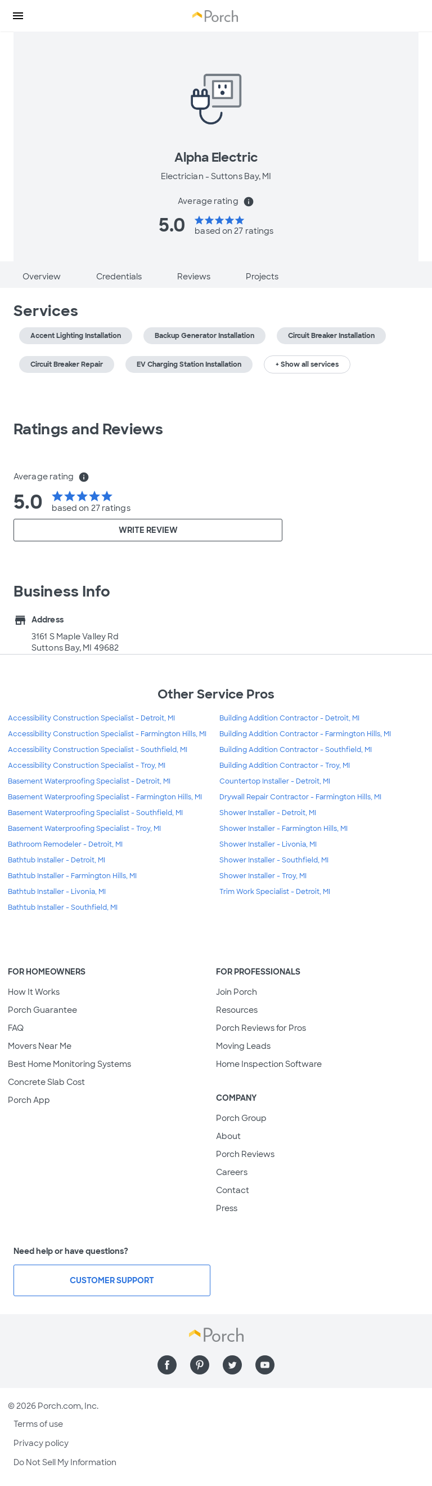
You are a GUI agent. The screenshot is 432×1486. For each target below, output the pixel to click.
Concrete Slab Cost (46, 1082)
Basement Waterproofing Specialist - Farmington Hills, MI (105, 797)
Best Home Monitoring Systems (69, 1064)
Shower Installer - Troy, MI (263, 875)
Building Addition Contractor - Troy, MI (284, 765)
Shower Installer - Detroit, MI (267, 812)
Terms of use (38, 1424)
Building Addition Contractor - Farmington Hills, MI (305, 733)
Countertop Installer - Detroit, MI (274, 781)
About (228, 1136)
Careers (232, 1172)
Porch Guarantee (42, 1010)
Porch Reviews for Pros (261, 1028)
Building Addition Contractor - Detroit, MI (289, 718)
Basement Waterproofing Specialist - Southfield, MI (95, 812)
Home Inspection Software (269, 1064)
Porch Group (241, 1118)
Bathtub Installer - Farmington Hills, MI (72, 875)
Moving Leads (243, 1046)
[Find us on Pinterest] (199, 1364)
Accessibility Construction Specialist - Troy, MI (86, 765)
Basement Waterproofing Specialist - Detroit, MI (89, 781)
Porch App (29, 1100)
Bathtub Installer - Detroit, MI (56, 860)
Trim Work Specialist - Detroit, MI (274, 891)
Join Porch (236, 992)
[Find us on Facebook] (167, 1364)
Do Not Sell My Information (65, 1462)
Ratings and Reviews (88, 429)
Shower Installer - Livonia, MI (268, 844)
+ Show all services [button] (307, 364)
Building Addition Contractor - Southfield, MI (295, 749)
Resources (237, 1010)
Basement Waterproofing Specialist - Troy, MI (84, 828)
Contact (232, 1190)
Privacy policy (41, 1443)
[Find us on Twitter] (232, 1364)
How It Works (34, 992)
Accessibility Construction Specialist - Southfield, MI (97, 749)
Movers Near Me (39, 1046)
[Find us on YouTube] (264, 1364)
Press (226, 1208)
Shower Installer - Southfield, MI (273, 860)
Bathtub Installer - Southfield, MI (63, 907)
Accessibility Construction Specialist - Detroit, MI (91, 718)
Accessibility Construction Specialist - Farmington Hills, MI (107, 733)
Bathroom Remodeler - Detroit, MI (65, 844)
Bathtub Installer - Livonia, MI (57, 891)
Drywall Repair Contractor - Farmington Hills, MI (300, 797)
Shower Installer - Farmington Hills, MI (283, 828)
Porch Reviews (245, 1154)
